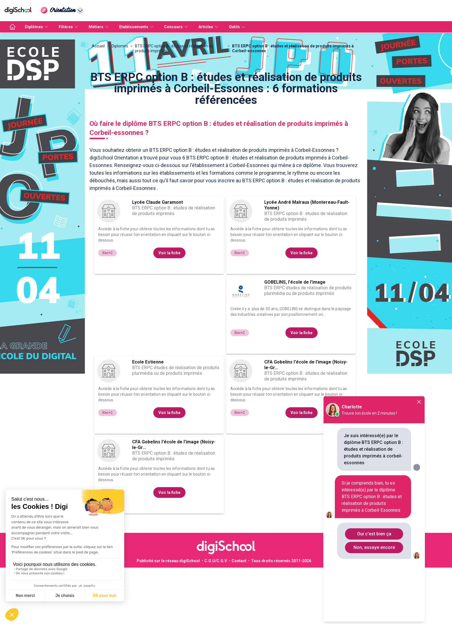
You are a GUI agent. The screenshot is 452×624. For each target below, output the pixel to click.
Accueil (98, 102)
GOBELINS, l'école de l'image (295, 338)
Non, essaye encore (374, 547)
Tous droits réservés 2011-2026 (281, 617)
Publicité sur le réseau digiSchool (168, 617)
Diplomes (120, 102)
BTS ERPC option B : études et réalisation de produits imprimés (174, 105)
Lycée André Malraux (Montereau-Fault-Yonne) (307, 261)
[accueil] (12, 26)
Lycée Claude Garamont (157, 258)
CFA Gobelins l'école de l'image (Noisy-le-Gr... (306, 421)
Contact (239, 617)
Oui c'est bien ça (374, 534)
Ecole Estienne (148, 418)
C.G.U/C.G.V (215, 617)
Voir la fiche (169, 309)
